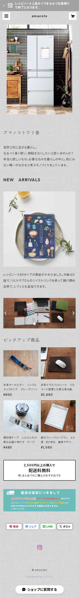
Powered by (39, 576)
